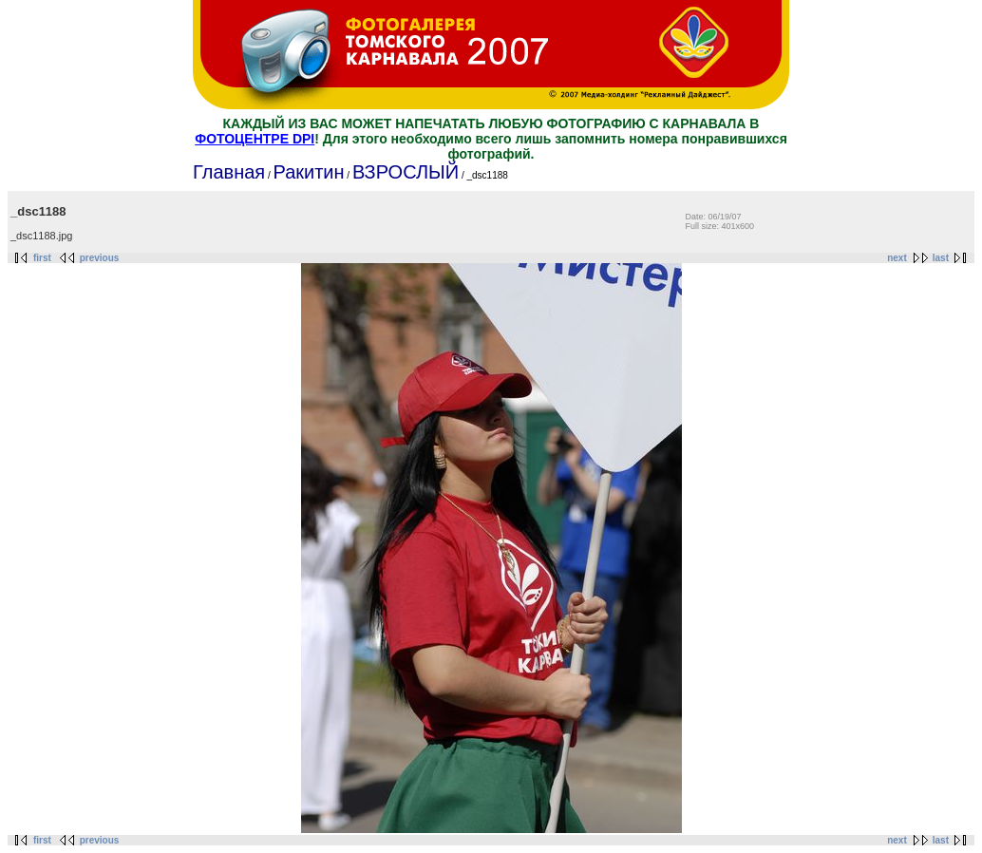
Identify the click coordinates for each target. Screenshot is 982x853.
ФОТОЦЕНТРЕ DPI (254, 138)
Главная (229, 171)
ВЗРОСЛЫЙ (405, 171)
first (42, 258)
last (941, 258)
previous (100, 258)
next (897, 258)
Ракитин (308, 171)
